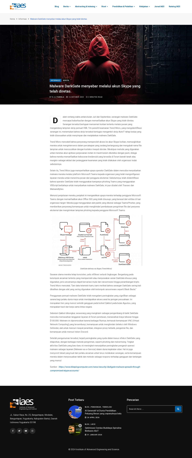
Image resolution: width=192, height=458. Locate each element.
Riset (104, 6)
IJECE (93, 424)
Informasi (23, 19)
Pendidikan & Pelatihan (122, 6)
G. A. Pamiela (58, 97)
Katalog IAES (174, 6)
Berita (66, 6)
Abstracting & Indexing (85, 6)
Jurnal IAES (159, 6)
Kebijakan (143, 6)
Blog (57, 6)
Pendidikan (96, 407)
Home (12, 19)
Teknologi (107, 407)
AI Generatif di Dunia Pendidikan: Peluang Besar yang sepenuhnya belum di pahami (104, 413)
